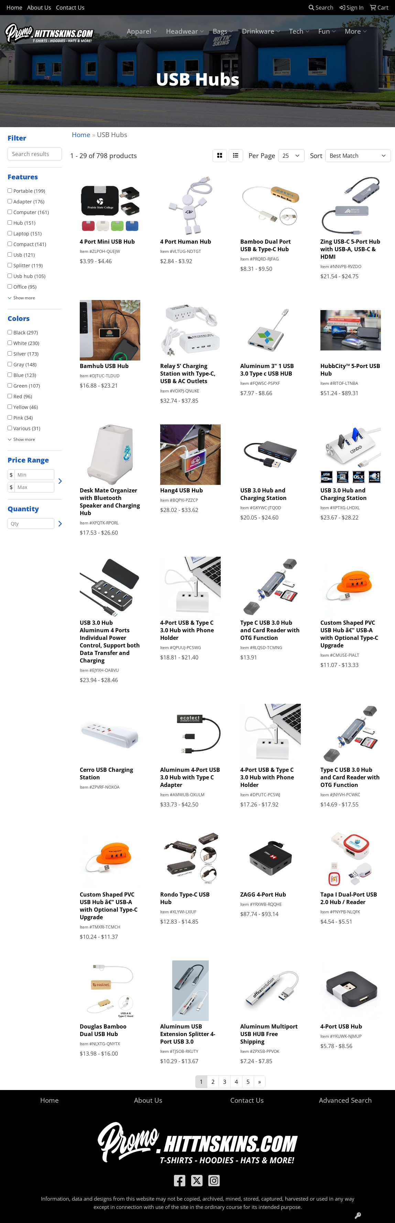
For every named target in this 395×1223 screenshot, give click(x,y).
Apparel (142, 31)
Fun (327, 31)
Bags (223, 31)
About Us (39, 7)
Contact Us (70, 7)
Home (14, 7)
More (356, 31)
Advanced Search (345, 1100)
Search (321, 7)
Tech (299, 31)
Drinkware (261, 31)
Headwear (185, 31)
